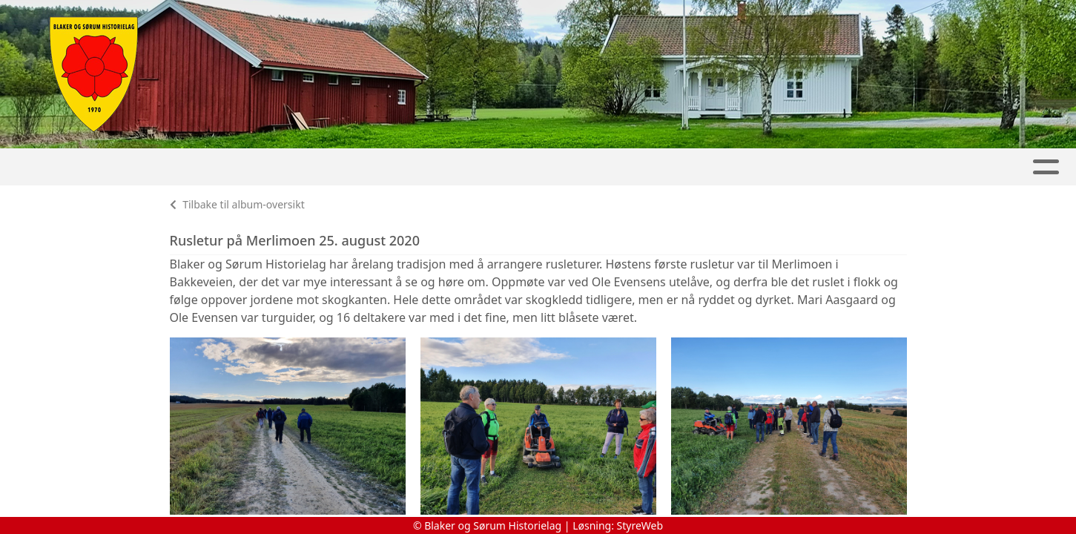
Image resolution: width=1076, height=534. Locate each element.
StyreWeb (640, 525)
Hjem (61, 167)
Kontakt (994, 167)
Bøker (694, 167)
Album (195, 167)
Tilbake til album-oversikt (237, 204)
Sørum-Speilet (591, 167)
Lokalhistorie (798, 167)
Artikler (126, 167)
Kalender (275, 167)
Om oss (905, 167)
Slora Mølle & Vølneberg (425, 167)
